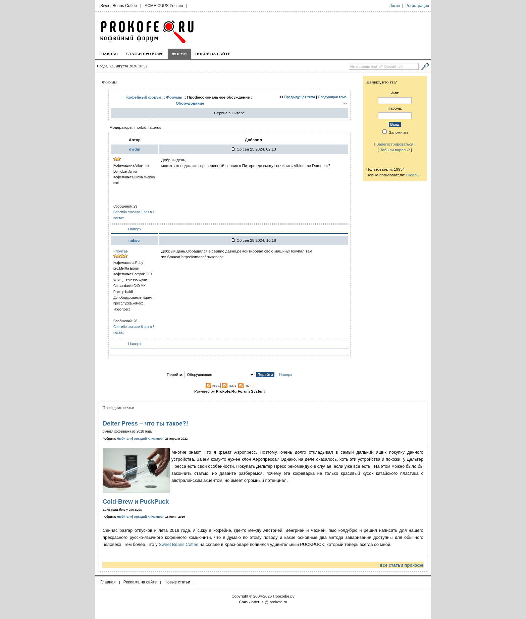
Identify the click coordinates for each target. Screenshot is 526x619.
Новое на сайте (212, 54)
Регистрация (417, 5)
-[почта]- (120, 251)
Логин (394, 5)
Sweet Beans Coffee (118, 5)
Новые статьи (177, 582)
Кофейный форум (143, 97)
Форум (179, 54)
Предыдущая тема (299, 97)
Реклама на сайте (140, 582)
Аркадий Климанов (148, 438)
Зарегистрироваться (394, 144)
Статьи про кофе (144, 54)
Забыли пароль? (395, 150)
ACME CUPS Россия (164, 5)
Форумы (174, 97)
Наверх (134, 229)
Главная (108, 54)
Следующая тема (332, 97)
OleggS (412, 175)
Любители (125, 438)
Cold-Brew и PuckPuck (136, 501)
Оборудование (190, 103)
